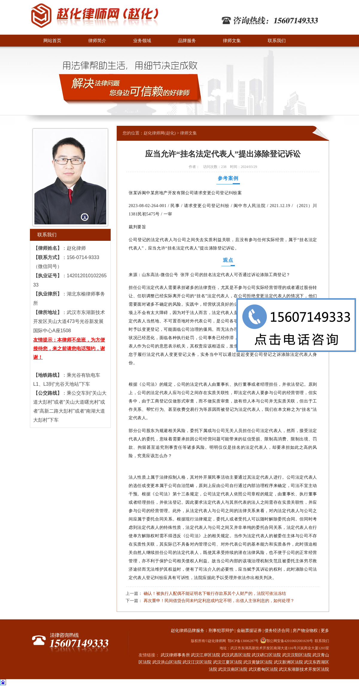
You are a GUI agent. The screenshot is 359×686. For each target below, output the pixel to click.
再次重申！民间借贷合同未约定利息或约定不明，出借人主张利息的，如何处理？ (219, 600)
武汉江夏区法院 (227, 662)
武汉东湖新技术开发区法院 (304, 669)
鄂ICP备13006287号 (243, 641)
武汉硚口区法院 (266, 655)
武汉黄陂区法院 (258, 662)
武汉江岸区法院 (205, 655)
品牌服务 (187, 40)
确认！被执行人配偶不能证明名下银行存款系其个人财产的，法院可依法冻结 (215, 593)
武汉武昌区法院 (236, 655)
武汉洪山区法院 (167, 662)
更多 (325, 630)
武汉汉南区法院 (232, 669)
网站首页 (52, 40)
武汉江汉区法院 (197, 662)
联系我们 (277, 40)
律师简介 (97, 40)
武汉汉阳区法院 (296, 655)
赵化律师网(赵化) (160, 133)
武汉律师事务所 (175, 655)
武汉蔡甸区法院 (263, 669)
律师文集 (232, 40)
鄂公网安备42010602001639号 (286, 640)
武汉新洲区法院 (288, 662)
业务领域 (142, 40)
